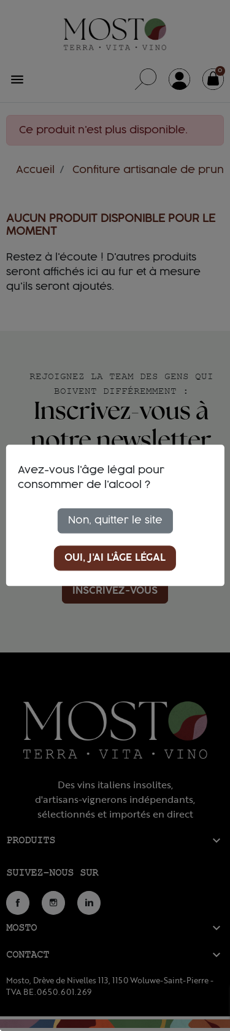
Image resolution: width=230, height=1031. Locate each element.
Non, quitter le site (115, 520)
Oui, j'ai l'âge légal (115, 558)
